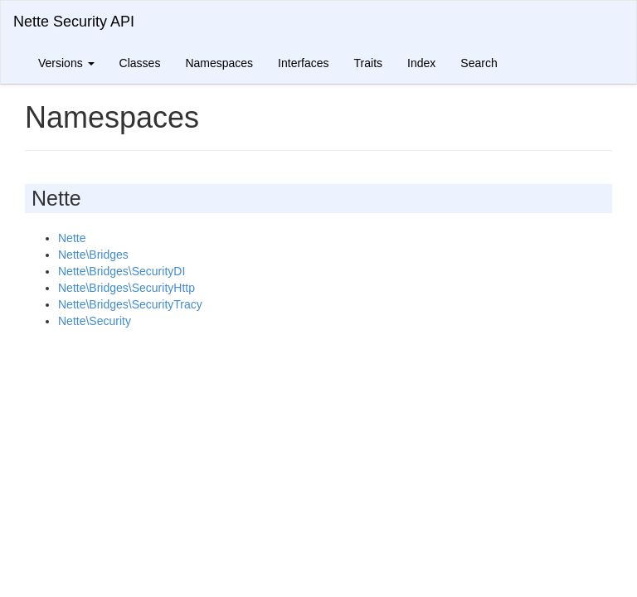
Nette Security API (73, 21)
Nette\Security (94, 321)
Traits (368, 63)
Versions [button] (66, 63)
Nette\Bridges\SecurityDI (121, 271)
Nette (71, 238)
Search (478, 63)
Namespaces (219, 63)
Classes (140, 63)
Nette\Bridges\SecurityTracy (130, 304)
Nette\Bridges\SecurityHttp (126, 287)
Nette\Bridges (93, 254)
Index (421, 63)
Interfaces (303, 63)
